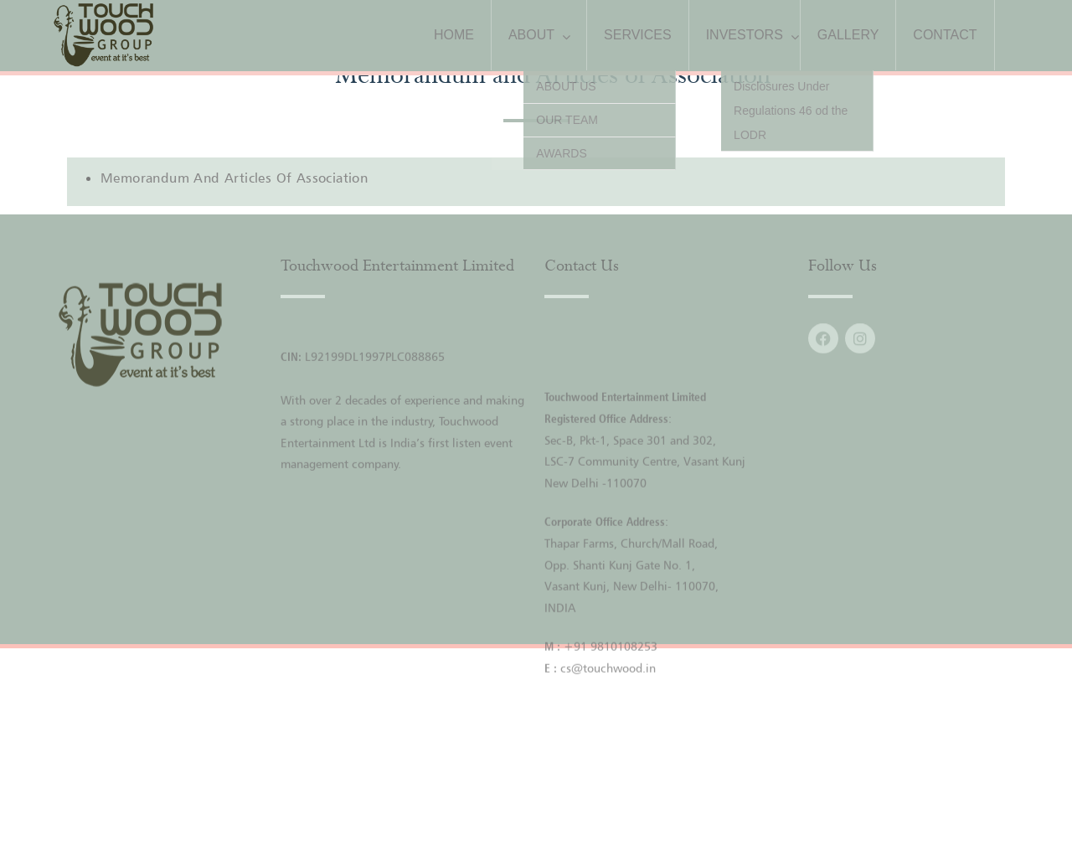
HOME (454, 35)
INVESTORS (744, 35)
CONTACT (945, 35)
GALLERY (848, 35)
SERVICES (638, 35)
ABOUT (531, 35)
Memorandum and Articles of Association (234, 177)
